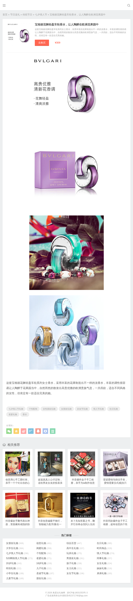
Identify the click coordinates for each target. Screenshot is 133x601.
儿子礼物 (44, 568)
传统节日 (27, 14)
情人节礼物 (98, 409)
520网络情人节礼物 (19, 558)
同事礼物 (104, 558)
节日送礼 (15, 14)
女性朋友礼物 (49, 409)
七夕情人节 (41, 14)
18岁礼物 (44, 563)
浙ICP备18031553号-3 (77, 592)
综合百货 (74, 543)
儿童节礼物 (15, 578)
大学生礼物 (15, 548)
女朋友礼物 (66, 409)
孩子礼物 (74, 563)
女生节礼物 (75, 573)
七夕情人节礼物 (16, 409)
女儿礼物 (74, 568)
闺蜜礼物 (44, 548)
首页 (5, 14)
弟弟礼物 (104, 573)
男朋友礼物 (75, 558)
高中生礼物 (75, 548)
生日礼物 (113, 409)
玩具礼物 (74, 553)
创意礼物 (44, 543)
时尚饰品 (104, 548)
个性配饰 (33, 409)
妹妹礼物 (104, 568)
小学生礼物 (15, 573)
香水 (25, 414)
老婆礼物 (13, 414)
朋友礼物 (44, 578)
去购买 (42, 42)
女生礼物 (104, 563)
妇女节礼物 (82, 409)
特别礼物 (13, 568)
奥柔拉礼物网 (59, 592)
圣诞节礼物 (45, 573)
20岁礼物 (14, 563)
